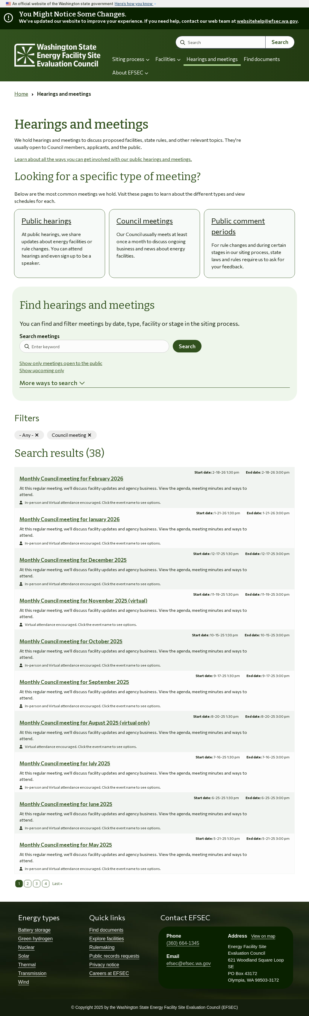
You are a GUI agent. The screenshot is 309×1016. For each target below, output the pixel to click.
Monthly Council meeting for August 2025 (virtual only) (84, 723)
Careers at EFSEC (109, 973)
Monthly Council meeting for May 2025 (65, 845)
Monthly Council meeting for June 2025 (65, 804)
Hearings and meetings (212, 59)
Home (21, 94)
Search (280, 42)
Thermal (27, 964)
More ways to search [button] (48, 382)
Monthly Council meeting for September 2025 (74, 682)
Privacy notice (104, 964)
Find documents (262, 59)
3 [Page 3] (37, 883)
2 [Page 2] (28, 883)
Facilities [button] (168, 59)
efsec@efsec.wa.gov (188, 963)
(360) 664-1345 (182, 943)
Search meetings (39, 336)
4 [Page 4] (46, 883)
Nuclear (26, 947)
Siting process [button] (130, 59)
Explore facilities (106, 938)
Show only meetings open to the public (60, 363)
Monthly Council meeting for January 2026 (69, 519)
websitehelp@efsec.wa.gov (267, 21)
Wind (23, 982)
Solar (23, 956)
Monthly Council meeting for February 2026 (71, 478)
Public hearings (46, 220)
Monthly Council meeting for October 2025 (70, 641)
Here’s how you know (134, 3)
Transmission (32, 973)
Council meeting (74, 435)
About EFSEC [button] (130, 72)
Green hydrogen (35, 938)
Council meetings (144, 220)
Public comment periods (238, 226)
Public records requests (114, 956)
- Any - (31, 435)
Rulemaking (101, 947)
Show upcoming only (41, 370)
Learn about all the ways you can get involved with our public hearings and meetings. (103, 159)
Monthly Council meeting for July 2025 (64, 763)
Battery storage (34, 930)
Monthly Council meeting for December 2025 (73, 560)
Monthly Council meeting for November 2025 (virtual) (83, 600)
